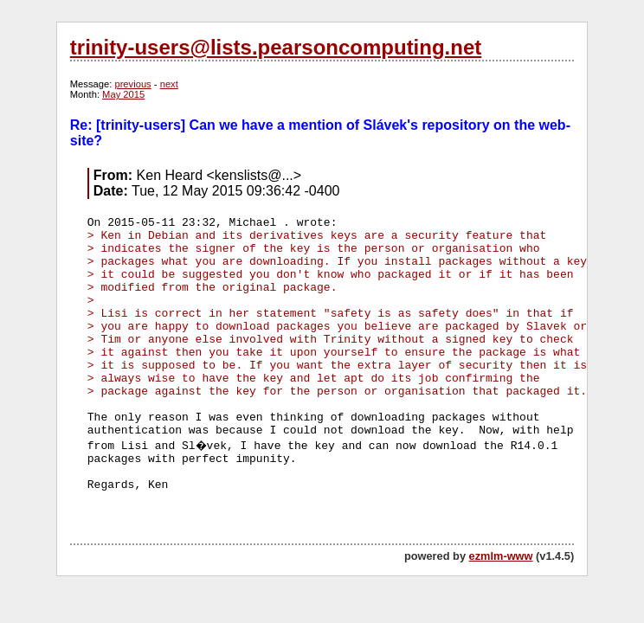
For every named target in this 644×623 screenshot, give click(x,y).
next (169, 84)
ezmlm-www (501, 555)
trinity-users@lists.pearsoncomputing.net (275, 47)
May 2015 (123, 94)
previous (132, 84)
